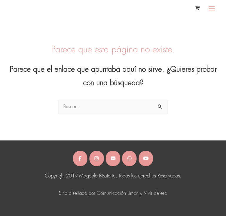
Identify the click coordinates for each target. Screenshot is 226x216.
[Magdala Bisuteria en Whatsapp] (129, 158)
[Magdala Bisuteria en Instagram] (96, 158)
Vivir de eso (155, 193)
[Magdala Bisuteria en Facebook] (80, 158)
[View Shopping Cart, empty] (197, 8)
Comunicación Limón (118, 193)
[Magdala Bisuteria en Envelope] (113, 158)
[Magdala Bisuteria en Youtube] (146, 158)
